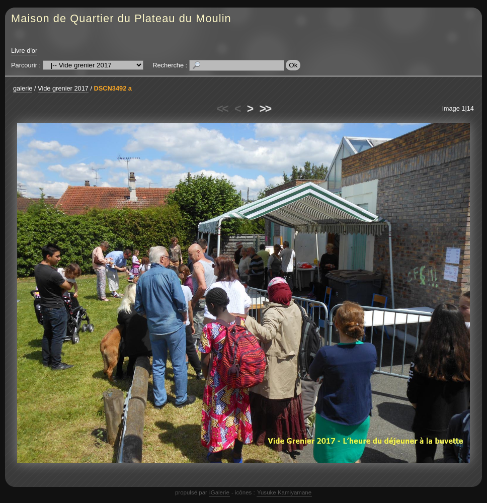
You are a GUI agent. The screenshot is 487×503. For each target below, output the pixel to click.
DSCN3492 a (113, 88)
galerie (22, 88)
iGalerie (219, 492)
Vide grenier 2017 (63, 88)
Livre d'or (24, 50)
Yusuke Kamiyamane (284, 492)
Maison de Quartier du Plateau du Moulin (121, 18)
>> (265, 108)
